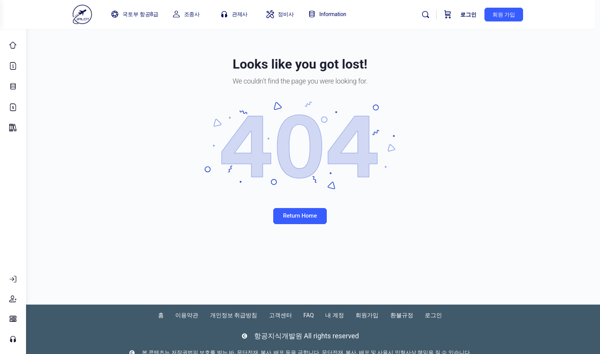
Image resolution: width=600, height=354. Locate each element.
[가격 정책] (13, 107)
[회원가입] (13, 299)
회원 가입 (519, 14)
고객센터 (289, 315)
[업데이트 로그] (13, 86)
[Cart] (463, 14)
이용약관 (183, 315)
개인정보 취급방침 (236, 315)
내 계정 (353, 315)
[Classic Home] (13, 45)
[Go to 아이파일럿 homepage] (98, 13)
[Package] (13, 128)
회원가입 (390, 315)
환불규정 (430, 315)
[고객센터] (13, 339)
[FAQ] (13, 319)
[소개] (13, 65)
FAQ (322, 315)
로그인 (484, 14)
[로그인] (13, 279)
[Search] (441, 14)
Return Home (313, 215)
